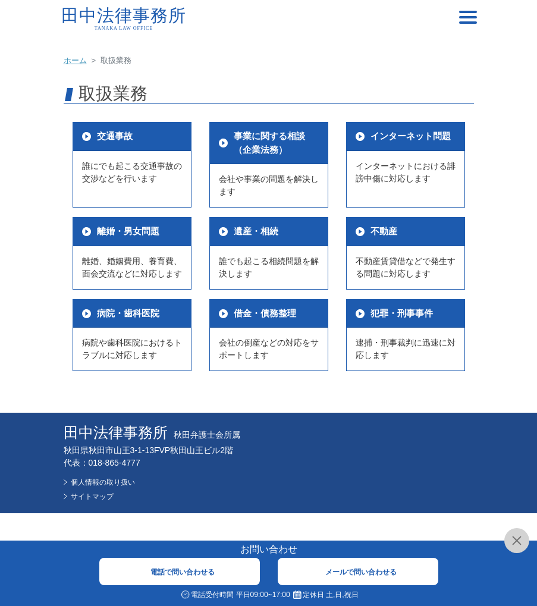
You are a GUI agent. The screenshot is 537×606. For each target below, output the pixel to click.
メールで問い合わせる (361, 572)
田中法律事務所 (124, 19)
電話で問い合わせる (182, 572)
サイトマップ (92, 496)
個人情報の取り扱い (103, 482)
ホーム (75, 60)
